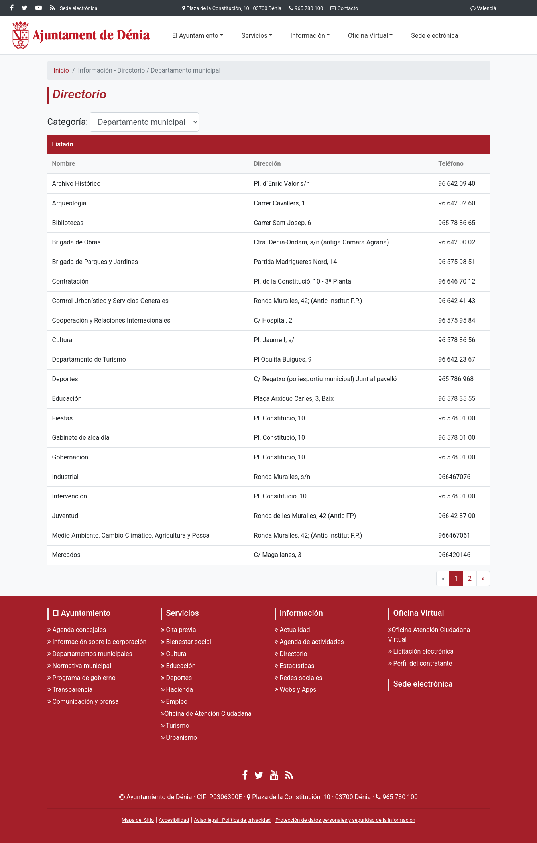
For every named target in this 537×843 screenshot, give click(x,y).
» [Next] (483, 578)
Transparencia (70, 689)
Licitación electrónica (421, 651)
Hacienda (177, 689)
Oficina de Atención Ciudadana (206, 713)
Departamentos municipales (89, 654)
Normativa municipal (79, 666)
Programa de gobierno (81, 677)
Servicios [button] (255, 35)
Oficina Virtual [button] (368, 35)
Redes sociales (299, 677)
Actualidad (292, 630)
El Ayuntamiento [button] (195, 35)
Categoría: (67, 121)
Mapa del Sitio (138, 820)
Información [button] (308, 35)
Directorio (291, 654)
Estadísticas (295, 666)
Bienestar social (186, 642)
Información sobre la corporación (97, 642)
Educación (178, 666)
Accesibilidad (174, 820)
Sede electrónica (434, 35)
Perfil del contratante (420, 663)
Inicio (61, 70)
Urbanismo (179, 737)
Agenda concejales (76, 630)
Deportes (176, 677)
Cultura (174, 654)
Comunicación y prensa (83, 701)
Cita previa (178, 630)
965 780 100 (309, 8)
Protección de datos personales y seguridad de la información (345, 820)
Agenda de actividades (309, 642)
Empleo (174, 701)
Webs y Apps (296, 689)
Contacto (342, 8)
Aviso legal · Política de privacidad (232, 820)
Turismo (175, 725)
